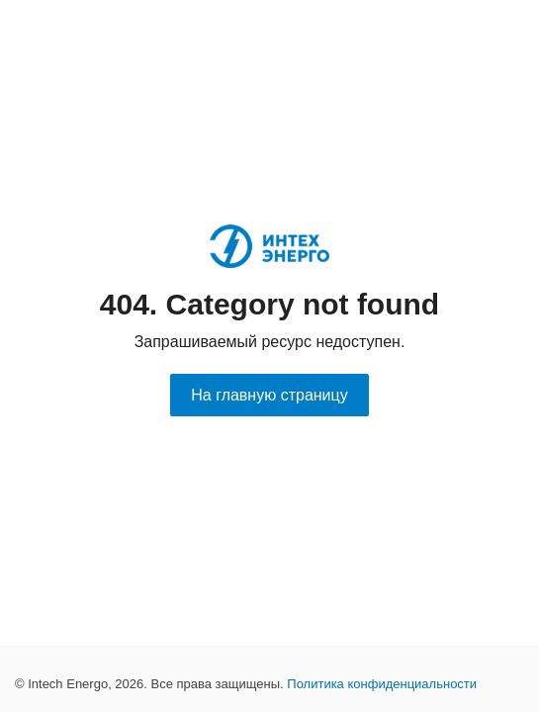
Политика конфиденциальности (382, 683)
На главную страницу (269, 395)
